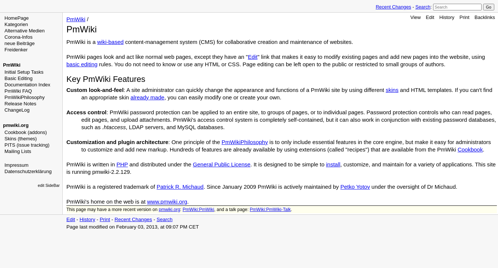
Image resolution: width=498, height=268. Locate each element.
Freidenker (16, 49)
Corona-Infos (18, 37)
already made (148, 97)
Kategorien (16, 24)
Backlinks (484, 17)
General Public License (221, 164)
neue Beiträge (19, 43)
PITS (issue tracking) (27, 145)
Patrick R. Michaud (180, 187)
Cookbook (470, 149)
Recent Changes (393, 7)
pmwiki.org (16, 125)
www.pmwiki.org (167, 201)
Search (422, 7)
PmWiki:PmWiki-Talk (270, 209)
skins (392, 90)
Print (465, 17)
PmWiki (12, 65)
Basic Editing (18, 78)
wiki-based (110, 42)
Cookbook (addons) (25, 132)
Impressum (16, 165)
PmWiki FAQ (18, 91)
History (446, 17)
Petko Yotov (355, 187)
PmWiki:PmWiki (198, 209)
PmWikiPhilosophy (24, 97)
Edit (430, 17)
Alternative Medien (24, 31)
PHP (122, 164)
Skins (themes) (20, 138)
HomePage (16, 18)
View (415, 17)
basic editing (81, 64)
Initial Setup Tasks (24, 72)
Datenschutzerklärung (27, 171)
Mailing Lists (17, 151)
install (333, 164)
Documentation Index (27, 84)
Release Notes (20, 103)
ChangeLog (16, 110)
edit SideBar (49, 185)
